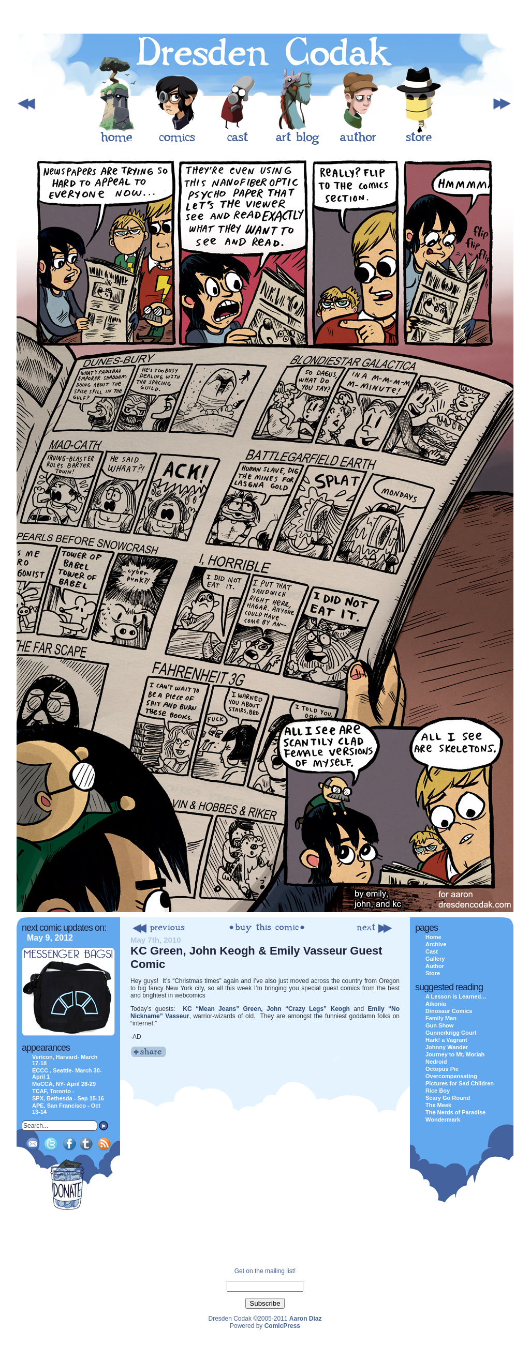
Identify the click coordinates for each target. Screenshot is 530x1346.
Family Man (441, 1018)
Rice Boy (437, 1090)
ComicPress (282, 1325)
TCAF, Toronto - (53, 1091)
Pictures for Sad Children (459, 1083)
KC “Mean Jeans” (211, 1008)
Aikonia (435, 1004)
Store (432, 973)
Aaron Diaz (305, 1318)
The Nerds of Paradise (455, 1112)
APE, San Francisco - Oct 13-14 (66, 1108)
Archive (435, 944)
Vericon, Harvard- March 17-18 (65, 1060)
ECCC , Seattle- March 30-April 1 (66, 1073)
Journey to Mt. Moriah (454, 1054)
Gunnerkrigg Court (450, 1033)
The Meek (438, 1105)
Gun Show (439, 1025)
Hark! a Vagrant (446, 1040)
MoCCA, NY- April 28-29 (64, 1084)
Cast (431, 951)
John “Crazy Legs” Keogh (308, 1008)
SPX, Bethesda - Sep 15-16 (68, 1098)
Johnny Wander (446, 1047)
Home (433, 937)
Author (434, 966)
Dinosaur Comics (448, 1011)
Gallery (435, 959)
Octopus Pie (442, 1069)
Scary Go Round (447, 1098)
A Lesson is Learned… (456, 996)
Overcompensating (451, 1076)
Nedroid (436, 1061)
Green (250, 1008)
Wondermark (442, 1119)
